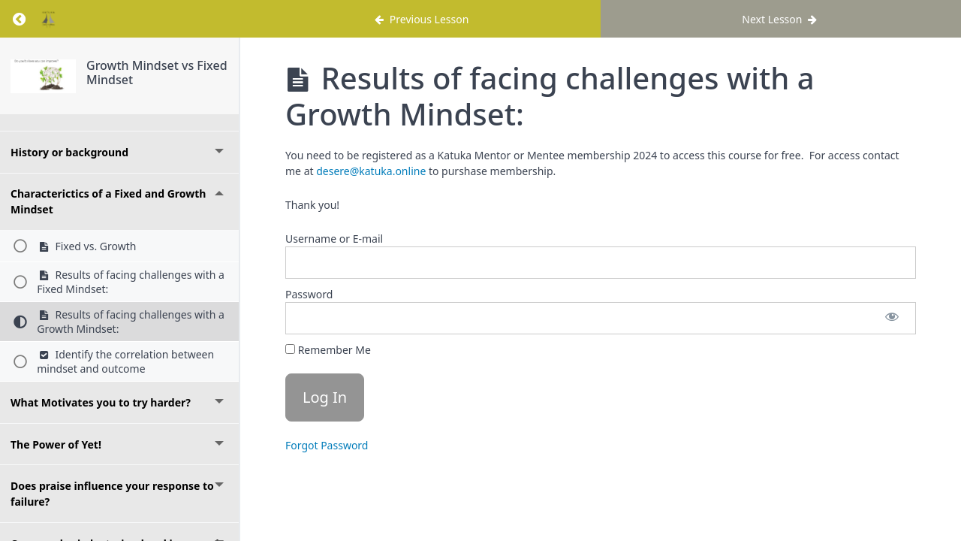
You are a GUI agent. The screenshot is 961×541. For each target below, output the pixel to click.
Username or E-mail (334, 238)
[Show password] (892, 318)
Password (309, 294)
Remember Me (328, 350)
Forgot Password (326, 445)
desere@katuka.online (371, 171)
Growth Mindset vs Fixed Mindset (156, 72)
